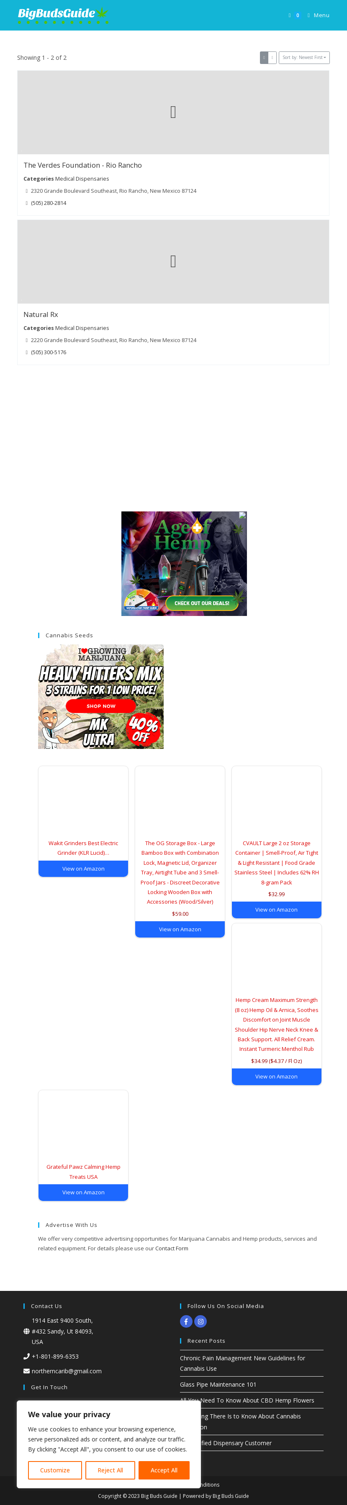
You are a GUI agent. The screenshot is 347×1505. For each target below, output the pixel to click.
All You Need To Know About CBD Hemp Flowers (247, 1400)
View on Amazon (83, 868)
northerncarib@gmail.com (67, 1371)
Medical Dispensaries (82, 178)
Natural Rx (40, 314)
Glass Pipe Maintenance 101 (218, 1384)
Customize (55, 1470)
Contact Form (171, 1248)
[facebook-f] (187, 1321)
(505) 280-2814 (49, 202)
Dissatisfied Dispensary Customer (226, 1443)
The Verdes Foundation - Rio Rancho (82, 165)
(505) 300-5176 (49, 352)
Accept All (164, 1470)
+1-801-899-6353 (55, 1356)
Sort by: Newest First (303, 57)
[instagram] (201, 1321)
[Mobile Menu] (315, 15)
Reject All (110, 1470)
